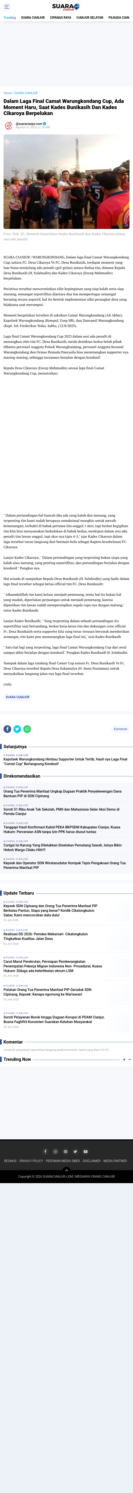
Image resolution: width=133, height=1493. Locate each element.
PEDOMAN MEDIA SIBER (63, 1161)
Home (8, 93)
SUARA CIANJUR (33, 17)
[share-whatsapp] (27, 729)
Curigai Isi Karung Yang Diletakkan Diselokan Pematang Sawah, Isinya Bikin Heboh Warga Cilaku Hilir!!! (63, 847)
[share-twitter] (17, 729)
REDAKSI (10, 1161)
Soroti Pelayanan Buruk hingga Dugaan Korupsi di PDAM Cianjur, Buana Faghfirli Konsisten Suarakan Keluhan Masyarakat (54, 1019)
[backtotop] (66, 1171)
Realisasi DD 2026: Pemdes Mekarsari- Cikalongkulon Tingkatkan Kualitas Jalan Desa (46, 936)
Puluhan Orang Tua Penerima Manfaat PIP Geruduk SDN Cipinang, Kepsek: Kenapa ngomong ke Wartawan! (48, 992)
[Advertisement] (67, 54)
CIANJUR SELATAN (89, 17)
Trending (10, 17)
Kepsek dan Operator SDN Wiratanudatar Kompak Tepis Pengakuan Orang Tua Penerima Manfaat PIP (65, 865)
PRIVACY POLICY (31, 1161)
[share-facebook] (7, 729)
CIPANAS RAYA (60, 17)
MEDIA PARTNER (115, 1161)
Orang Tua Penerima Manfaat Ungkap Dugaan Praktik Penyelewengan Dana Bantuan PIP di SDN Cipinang (63, 793)
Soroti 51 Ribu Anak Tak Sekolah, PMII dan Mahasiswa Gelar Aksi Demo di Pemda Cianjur (61, 811)
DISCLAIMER (91, 1161)
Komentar (120, 729)
